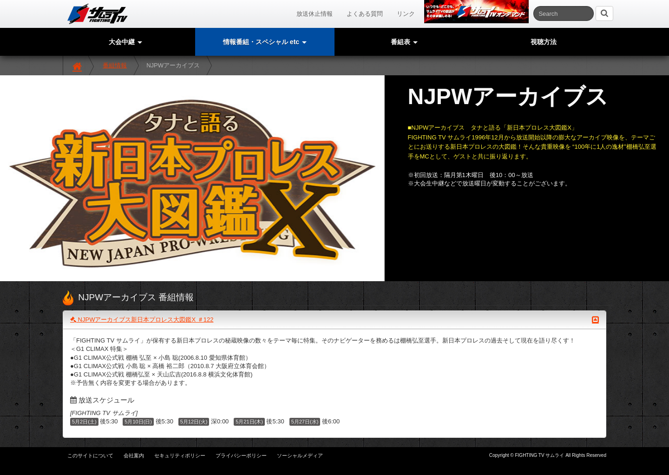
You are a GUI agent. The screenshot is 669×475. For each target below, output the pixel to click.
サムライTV (97, 14)
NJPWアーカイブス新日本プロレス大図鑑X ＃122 (334, 320)
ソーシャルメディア (300, 455)
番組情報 (115, 65)
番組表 (404, 42)
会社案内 (134, 455)
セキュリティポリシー (179, 455)
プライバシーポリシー (241, 455)
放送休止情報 (314, 13)
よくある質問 (365, 13)
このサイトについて (90, 455)
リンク (406, 13)
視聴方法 (544, 42)
